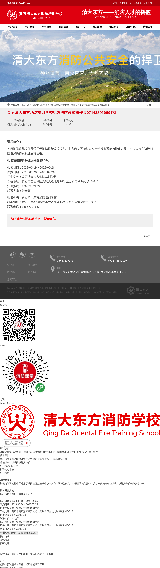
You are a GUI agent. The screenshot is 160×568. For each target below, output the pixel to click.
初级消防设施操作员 (40, 104)
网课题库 (97, 26)
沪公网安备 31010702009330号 (92, 288)
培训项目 (46, 26)
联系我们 (33, 272)
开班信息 (63, 26)
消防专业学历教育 (88, 452)
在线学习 (12, 272)
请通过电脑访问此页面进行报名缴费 (19, 532)
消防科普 (114, 26)
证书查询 (148, 2)
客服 (2, 301)
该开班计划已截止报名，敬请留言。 (34, 219)
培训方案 (147, 26)
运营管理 (12, 279)
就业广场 (131, 26)
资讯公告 (80, 26)
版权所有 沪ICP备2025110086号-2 (65, 288)
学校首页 (12, 26)
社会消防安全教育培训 (33, 452)
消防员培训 (73, 452)
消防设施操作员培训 (10, 452)
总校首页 (117, 2)
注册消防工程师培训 (55, 452)
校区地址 (4, 543)
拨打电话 (4, 536)
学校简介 (29, 26)
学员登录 (127, 2)
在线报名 (138, 2)
